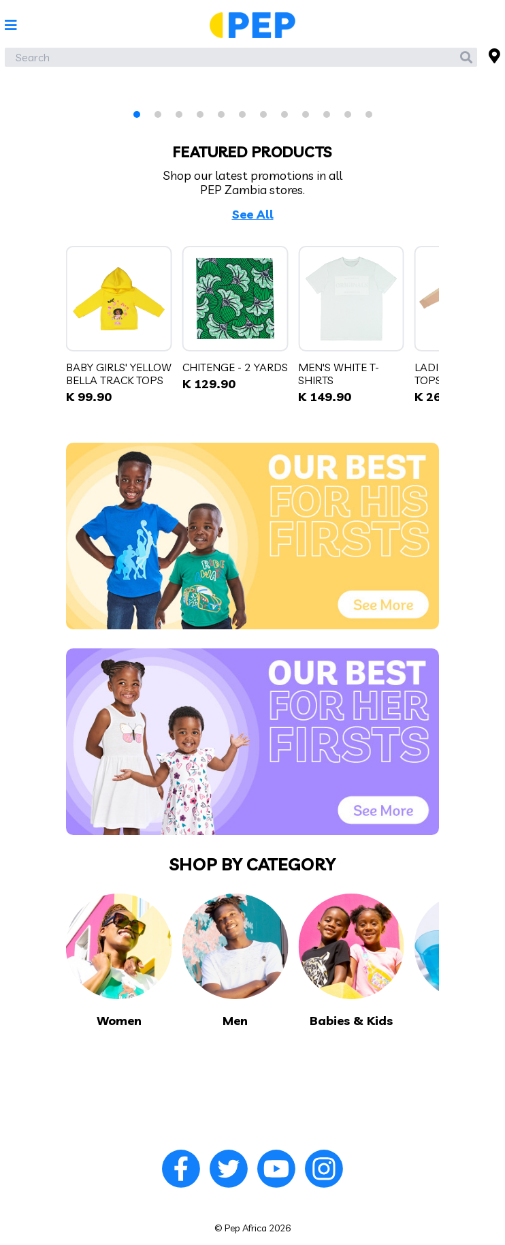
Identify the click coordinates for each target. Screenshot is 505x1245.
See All (253, 214)
